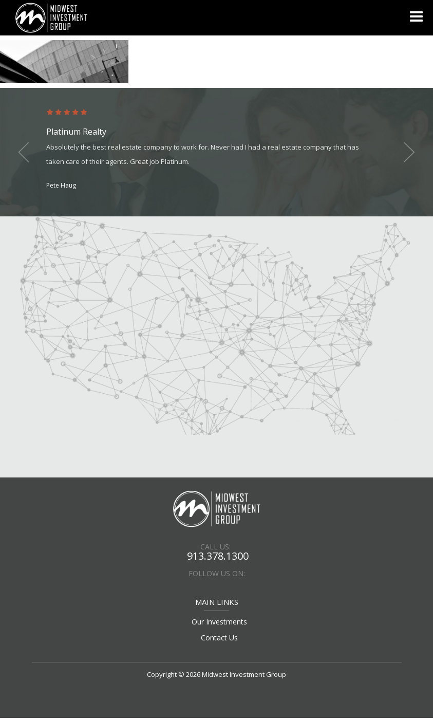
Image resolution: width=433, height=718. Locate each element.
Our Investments (219, 622)
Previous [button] (25, 152)
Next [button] (407, 152)
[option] (216, 150)
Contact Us (219, 637)
